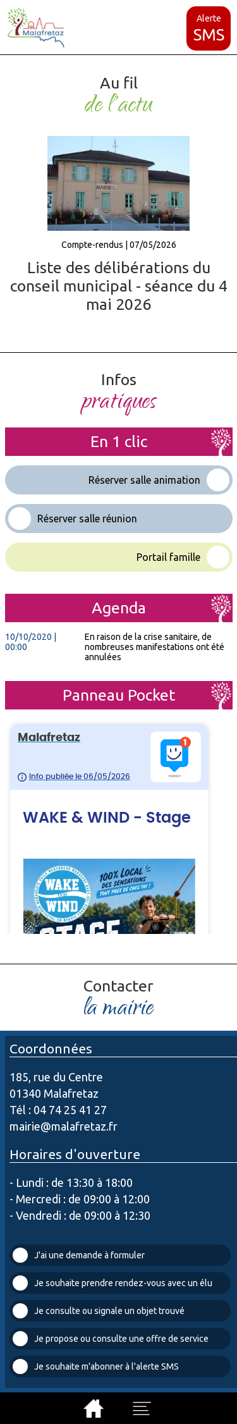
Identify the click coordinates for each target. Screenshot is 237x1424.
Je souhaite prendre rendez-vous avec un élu (112, 1283)
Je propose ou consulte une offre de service (111, 1338)
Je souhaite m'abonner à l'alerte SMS (96, 1366)
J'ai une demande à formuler (79, 1255)
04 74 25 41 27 (70, 1109)
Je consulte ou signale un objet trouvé (99, 1310)
